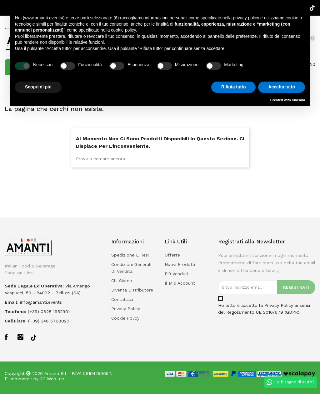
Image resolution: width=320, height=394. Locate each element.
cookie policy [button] (123, 29)
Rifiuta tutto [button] (233, 86)
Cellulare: (16, 320)
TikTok (33, 337)
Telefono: (15, 311)
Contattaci (122, 299)
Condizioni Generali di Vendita (131, 268)
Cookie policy (125, 318)
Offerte (172, 254)
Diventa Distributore (132, 289)
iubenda (298, 100)
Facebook (8, 337)
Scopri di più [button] (38, 86)
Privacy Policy (278, 305)
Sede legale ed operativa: (34, 285)
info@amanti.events (41, 302)
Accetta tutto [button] (281, 86)
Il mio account (180, 283)
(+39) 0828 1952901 (49, 311)
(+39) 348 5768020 (48, 320)
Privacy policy (125, 308)
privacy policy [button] (246, 17)
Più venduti (176, 273)
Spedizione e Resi (130, 254)
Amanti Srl (55, 373)
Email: (11, 302)
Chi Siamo (121, 280)
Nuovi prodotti (180, 264)
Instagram (21, 337)
